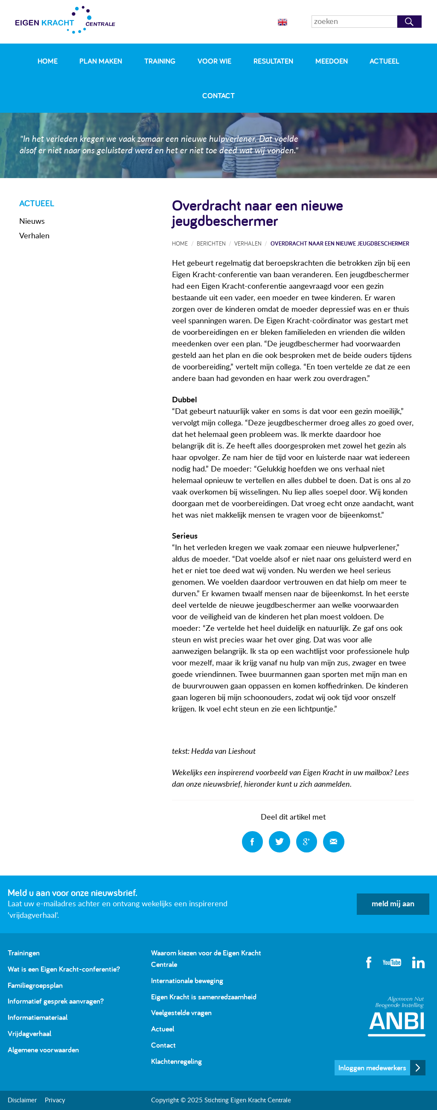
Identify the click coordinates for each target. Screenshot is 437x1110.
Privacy (55, 1100)
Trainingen (24, 953)
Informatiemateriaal (37, 1017)
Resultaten (273, 61)
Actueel (384, 61)
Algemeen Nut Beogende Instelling (396, 1016)
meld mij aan (393, 904)
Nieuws (32, 222)
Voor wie (214, 61)
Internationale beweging (187, 980)
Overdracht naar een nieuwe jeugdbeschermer (340, 243)
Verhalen (34, 236)
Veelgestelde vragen (181, 1012)
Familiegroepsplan (35, 985)
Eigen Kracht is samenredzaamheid (203, 997)
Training (159, 61)
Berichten (211, 243)
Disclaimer (22, 1100)
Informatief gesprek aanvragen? (56, 1001)
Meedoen (331, 61)
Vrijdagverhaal (29, 1033)
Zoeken (409, 21)
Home (48, 61)
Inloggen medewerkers (372, 1067)
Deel (252, 841)
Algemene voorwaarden (43, 1049)
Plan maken (100, 61)
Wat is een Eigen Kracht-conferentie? (64, 969)
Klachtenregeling (176, 1061)
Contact (218, 95)
